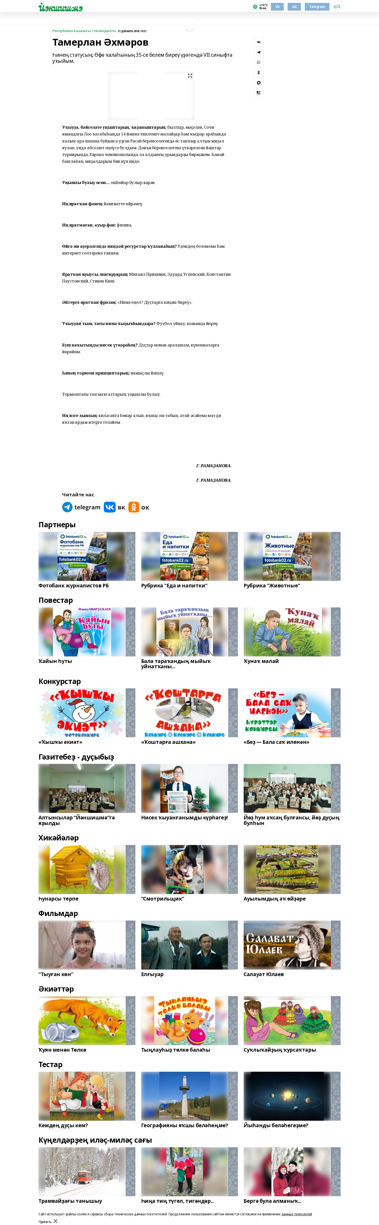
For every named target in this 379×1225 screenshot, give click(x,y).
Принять (45, 1222)
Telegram (317, 6)
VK (277, 6)
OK (294, 6)
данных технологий (297, 1214)
